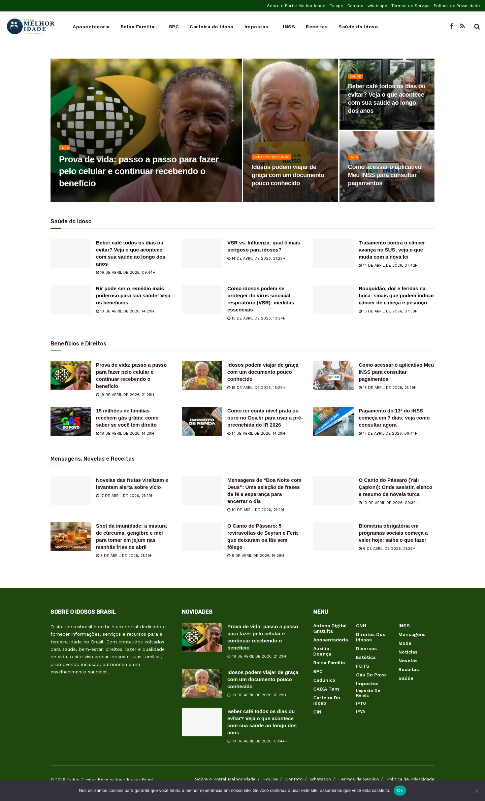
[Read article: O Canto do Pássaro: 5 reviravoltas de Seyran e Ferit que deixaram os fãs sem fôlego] (202, 536)
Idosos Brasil (140, 779)
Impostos (256, 26)
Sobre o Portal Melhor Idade (296, 5)
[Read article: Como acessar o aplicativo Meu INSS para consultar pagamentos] (333, 375)
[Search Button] (477, 26)
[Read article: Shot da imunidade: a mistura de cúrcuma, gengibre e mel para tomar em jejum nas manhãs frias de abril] (71, 536)
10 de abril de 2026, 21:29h (256, 510)
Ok (400, 790)
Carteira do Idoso (212, 26)
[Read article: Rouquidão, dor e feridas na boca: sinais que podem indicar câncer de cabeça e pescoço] (333, 299)
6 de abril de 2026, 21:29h (387, 548)
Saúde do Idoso (358, 26)
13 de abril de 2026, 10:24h (256, 318)
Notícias (408, 652)
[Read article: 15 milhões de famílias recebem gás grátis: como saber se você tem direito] (71, 421)
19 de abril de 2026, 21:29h (125, 395)
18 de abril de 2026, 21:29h (388, 388)
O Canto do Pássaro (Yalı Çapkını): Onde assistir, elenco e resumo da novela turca (395, 487)
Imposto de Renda (368, 693)
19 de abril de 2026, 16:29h (256, 388)
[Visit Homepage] (30, 27)
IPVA (360, 711)
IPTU (361, 703)
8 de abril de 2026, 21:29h (124, 556)
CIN (317, 711)
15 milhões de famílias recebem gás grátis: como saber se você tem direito (127, 418)
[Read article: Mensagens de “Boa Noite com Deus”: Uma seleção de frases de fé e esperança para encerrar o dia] (202, 490)
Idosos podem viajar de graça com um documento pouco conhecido (262, 372)
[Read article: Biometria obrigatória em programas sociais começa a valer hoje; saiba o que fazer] (333, 536)
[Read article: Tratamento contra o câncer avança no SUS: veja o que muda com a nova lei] (333, 253)
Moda (404, 643)
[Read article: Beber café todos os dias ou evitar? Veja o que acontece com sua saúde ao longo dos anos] (71, 253)
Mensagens (412, 634)
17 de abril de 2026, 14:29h (256, 433)
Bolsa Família (138, 26)
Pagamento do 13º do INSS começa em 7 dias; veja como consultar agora (394, 418)
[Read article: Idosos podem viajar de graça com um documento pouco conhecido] (202, 375)
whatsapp (377, 5)
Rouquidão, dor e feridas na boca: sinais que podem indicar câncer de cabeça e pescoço (396, 295)
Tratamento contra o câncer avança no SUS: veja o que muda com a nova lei (392, 250)
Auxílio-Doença (322, 651)
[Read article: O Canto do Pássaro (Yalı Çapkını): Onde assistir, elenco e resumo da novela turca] (333, 490)
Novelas (408, 660)
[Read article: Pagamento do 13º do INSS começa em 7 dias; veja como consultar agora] (333, 421)
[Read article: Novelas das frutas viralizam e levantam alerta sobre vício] (71, 490)
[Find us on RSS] (462, 26)
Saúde (356, 79)
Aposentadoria (91, 26)
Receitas (317, 26)
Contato (355, 5)
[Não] (476, 790)
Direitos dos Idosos (370, 637)
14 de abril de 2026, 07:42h (388, 265)
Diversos (366, 648)
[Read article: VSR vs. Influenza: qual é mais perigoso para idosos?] (202, 253)
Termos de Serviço (410, 5)
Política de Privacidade (457, 5)
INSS (289, 26)
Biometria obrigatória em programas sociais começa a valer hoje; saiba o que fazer (393, 533)
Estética (366, 657)
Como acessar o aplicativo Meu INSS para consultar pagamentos (396, 372)
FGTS (362, 666)
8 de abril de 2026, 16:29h (255, 556)
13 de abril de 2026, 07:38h (388, 311)
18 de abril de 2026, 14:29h (125, 433)
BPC (174, 26)
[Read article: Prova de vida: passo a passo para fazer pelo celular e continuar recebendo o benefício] (71, 375)
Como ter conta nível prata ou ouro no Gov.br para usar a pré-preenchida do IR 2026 (265, 418)
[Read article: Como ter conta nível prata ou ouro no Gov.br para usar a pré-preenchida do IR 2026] (202, 421)
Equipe (336, 5)
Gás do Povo (371, 674)
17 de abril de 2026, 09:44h (388, 433)
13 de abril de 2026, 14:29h (125, 311)
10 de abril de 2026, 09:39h (388, 503)
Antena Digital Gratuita (330, 628)
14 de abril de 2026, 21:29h (256, 258)
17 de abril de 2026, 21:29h (125, 496)
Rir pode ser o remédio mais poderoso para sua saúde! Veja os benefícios (133, 295)
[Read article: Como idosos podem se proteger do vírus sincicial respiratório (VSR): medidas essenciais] (202, 299)
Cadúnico (324, 680)
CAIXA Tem (326, 689)
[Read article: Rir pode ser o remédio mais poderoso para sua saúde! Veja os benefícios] (71, 299)
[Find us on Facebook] (451, 26)
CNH (361, 625)
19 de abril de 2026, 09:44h (125, 272)
